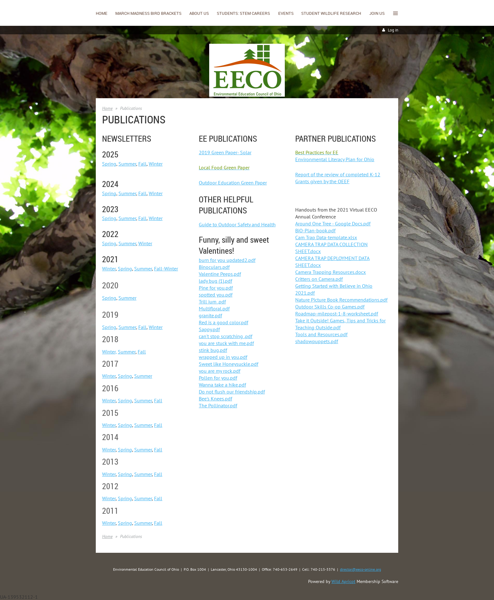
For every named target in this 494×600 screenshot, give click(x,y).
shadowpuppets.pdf (316, 341)
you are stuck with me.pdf (226, 343)
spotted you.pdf (216, 295)
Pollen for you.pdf (218, 378)
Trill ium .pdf (212, 301)
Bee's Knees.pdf (215, 398)
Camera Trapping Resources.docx (330, 272)
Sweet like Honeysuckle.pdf (228, 364)
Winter (156, 164)
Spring (109, 164)
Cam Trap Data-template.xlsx (326, 237)
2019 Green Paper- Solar (225, 152)
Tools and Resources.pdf (321, 334)
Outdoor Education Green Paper (233, 182)
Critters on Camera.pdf (319, 279)
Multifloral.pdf (214, 308)
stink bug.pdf (213, 350)
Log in (393, 30)
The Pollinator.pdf (218, 405)
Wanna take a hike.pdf (222, 385)
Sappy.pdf (209, 329)
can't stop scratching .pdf (225, 336)
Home (107, 108)
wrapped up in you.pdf (223, 357)
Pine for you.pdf (216, 288)
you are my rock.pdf (219, 371)
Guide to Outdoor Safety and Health (237, 224)
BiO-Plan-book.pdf (315, 230)
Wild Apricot (343, 581)
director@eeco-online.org (360, 569)
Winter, (109, 351)
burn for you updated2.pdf (227, 260)
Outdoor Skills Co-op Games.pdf (330, 306)
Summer (127, 164)
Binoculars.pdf (214, 267)
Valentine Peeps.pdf (220, 274)
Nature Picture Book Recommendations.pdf (341, 300)
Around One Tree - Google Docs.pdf (332, 223)
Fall (142, 164)
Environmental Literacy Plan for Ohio (334, 159)
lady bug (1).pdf (215, 281)
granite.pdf (210, 315)
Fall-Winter (166, 268)
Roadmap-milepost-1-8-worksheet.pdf (336, 313)
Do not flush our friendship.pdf (232, 391)
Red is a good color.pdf (223, 322)
